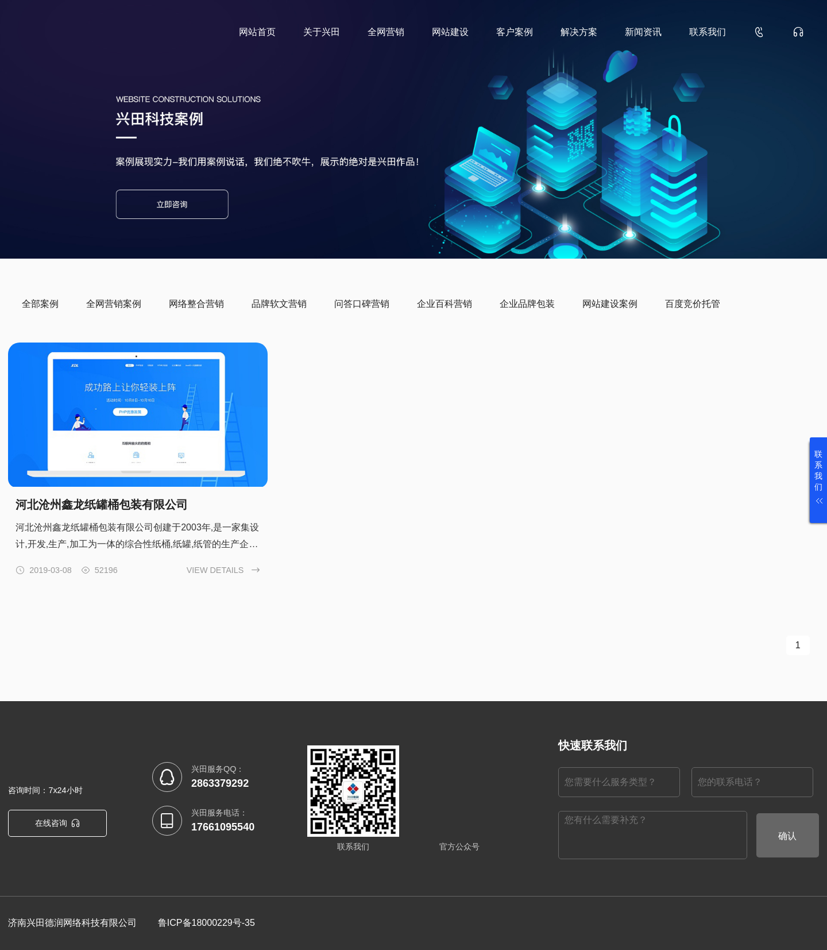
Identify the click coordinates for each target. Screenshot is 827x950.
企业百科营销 (444, 304)
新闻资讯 (643, 32)
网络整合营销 (196, 304)
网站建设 (450, 32)
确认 (787, 836)
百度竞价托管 (692, 304)
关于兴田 (321, 32)
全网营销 (386, 32)
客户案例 (514, 32)
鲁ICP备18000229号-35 (206, 923)
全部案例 (40, 304)
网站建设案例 (609, 304)
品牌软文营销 (279, 304)
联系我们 (707, 32)
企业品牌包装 (527, 304)
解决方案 (579, 32)
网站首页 (257, 32)
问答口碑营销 (361, 304)
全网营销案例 (113, 304)
